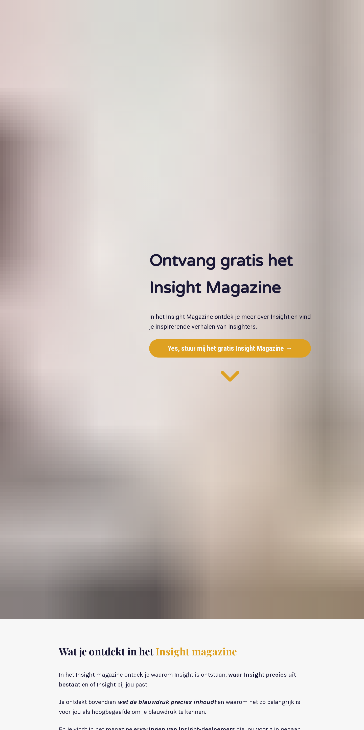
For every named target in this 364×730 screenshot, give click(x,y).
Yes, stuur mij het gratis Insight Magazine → (230, 315)
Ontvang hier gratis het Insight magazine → (128, 692)
